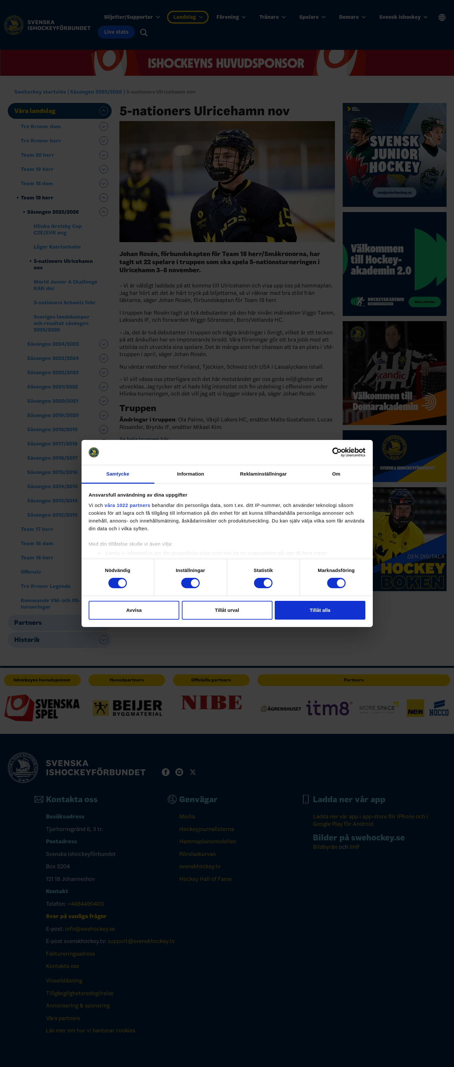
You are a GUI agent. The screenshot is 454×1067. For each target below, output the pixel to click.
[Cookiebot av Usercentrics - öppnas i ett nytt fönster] (337, 452)
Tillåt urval (227, 610)
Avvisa (134, 610)
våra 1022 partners (127, 505)
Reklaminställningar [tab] (263, 474)
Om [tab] (336, 474)
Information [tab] (190, 474)
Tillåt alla (320, 610)
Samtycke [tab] (117, 474)
